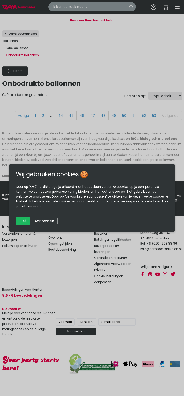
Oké (23, 221)
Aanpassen (44, 221)
